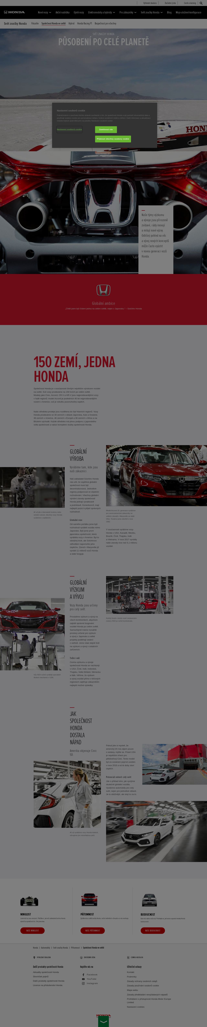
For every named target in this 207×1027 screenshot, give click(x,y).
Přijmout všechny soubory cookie (113, 139)
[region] (104, 125)
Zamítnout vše (106, 129)
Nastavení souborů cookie (69, 129)
